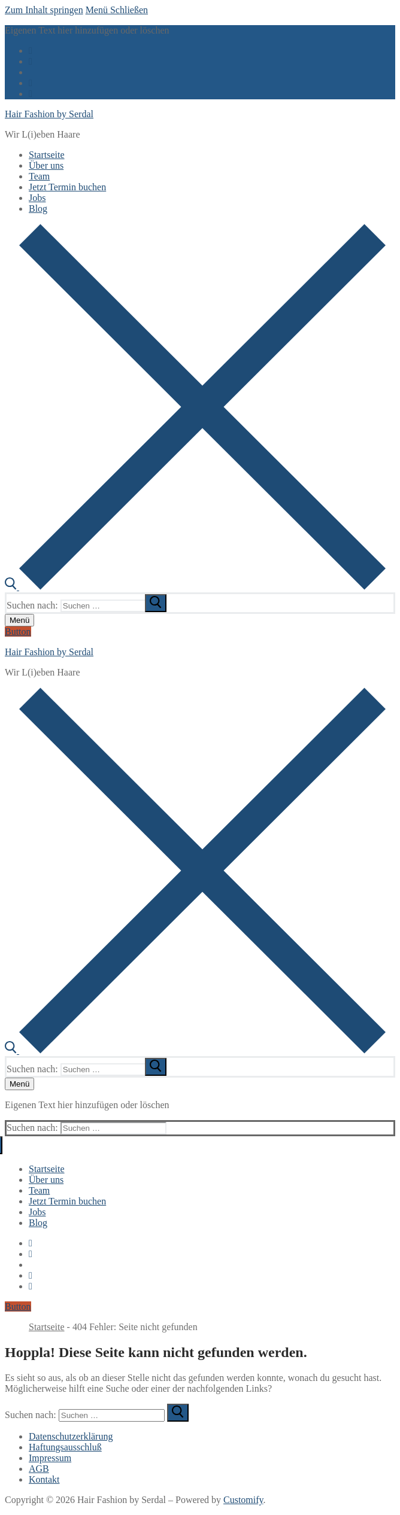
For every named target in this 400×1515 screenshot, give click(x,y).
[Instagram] (30, 83)
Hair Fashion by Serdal (49, 114)
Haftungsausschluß (65, 1447)
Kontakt (44, 1479)
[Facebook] (30, 50)
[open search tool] (195, 587)
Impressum (50, 1458)
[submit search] (155, 603)
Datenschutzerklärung (71, 1436)
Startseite (47, 1327)
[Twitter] (30, 61)
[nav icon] (19, 620)
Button (18, 631)
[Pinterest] (30, 94)
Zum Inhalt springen (44, 10)
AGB (39, 1469)
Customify (243, 1500)
